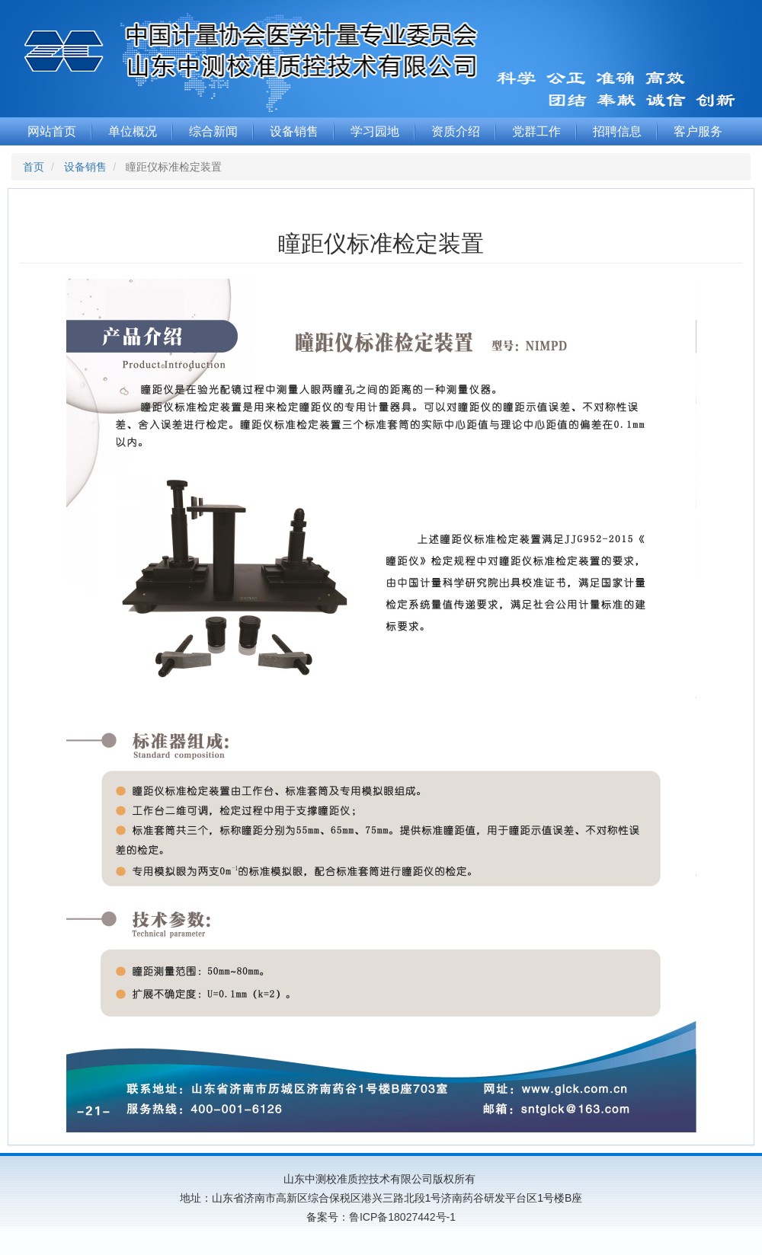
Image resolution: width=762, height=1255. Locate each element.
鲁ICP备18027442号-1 (402, 1217)
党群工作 (536, 131)
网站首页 (51, 131)
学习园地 (375, 131)
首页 (33, 167)
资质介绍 (455, 131)
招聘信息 (617, 131)
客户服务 (698, 131)
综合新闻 (213, 131)
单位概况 (132, 131)
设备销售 (294, 131)
